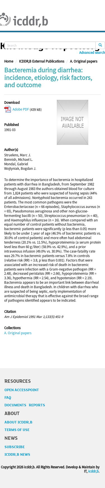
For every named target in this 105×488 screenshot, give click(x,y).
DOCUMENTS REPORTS (24, 405)
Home (8, 61)
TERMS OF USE (16, 430)
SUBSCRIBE (14, 447)
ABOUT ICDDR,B (18, 422)
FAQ (7, 397)
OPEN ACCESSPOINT (21, 390)
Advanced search (92, 53)
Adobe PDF (16, 109)
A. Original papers (83, 61)
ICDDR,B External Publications (41, 61)
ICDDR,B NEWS (17, 454)
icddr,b (93, 471)
